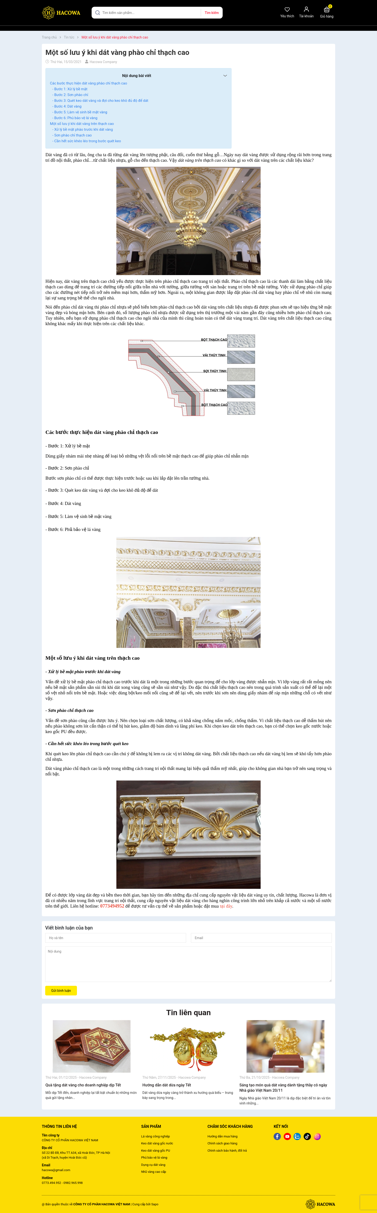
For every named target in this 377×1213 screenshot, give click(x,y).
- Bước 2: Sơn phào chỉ (70, 95)
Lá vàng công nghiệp (155, 1136)
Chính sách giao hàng (222, 1143)
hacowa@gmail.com (56, 1170)
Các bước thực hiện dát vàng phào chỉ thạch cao (88, 83)
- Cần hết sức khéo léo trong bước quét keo (86, 141)
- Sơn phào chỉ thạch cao (72, 135)
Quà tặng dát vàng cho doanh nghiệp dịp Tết (83, 1085)
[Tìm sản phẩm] (157, 13)
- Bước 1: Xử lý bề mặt (69, 89)
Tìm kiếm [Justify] (212, 13)
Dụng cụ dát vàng (153, 1165)
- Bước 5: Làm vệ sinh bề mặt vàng (79, 112)
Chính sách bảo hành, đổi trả (227, 1150)
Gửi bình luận (61, 991)
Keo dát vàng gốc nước (157, 1143)
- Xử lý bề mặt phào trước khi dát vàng (82, 129)
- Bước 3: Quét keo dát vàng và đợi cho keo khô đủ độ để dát (100, 100)
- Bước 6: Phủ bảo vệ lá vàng (74, 118)
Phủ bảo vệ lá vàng (154, 1157)
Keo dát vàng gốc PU (155, 1150)
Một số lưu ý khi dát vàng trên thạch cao (82, 124)
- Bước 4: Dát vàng (67, 106)
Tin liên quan (188, 1012)
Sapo (154, 1204)
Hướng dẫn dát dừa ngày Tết (166, 1085)
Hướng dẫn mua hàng (222, 1136)
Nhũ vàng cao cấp (153, 1172)
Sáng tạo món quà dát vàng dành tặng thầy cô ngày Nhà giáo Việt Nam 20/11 (283, 1088)
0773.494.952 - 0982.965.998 (62, 1183)
